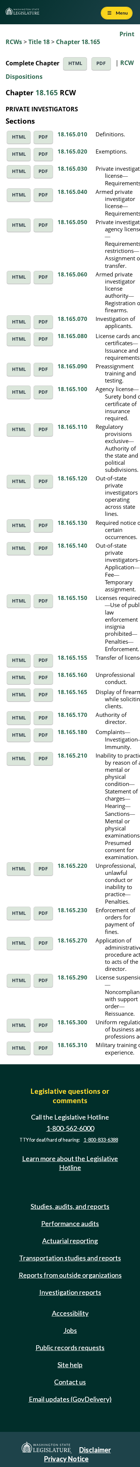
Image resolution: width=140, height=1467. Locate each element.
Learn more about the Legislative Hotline (70, 1162)
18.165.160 (72, 674)
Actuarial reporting (70, 1241)
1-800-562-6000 (70, 1128)
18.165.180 (72, 732)
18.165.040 (72, 191)
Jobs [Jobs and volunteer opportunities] (70, 1330)
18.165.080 (72, 336)
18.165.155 (72, 657)
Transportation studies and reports (70, 1258)
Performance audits (70, 1223)
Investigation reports (70, 1292)
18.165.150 (72, 597)
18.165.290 (72, 977)
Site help (70, 1365)
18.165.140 (72, 545)
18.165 (46, 92)
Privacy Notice (66, 1459)
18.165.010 (72, 134)
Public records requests (70, 1347)
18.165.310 (72, 1045)
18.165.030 (72, 168)
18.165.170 (72, 714)
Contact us (70, 1382)
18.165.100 (72, 389)
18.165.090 (72, 366)
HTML (75, 63)
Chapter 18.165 (78, 42)
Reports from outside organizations (70, 1275)
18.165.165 (72, 692)
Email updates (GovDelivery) (70, 1399)
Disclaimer (95, 1450)
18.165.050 (72, 222)
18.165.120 (72, 478)
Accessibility (70, 1313)
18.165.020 (72, 151)
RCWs (14, 42)
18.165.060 (72, 274)
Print (126, 34)
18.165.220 (72, 865)
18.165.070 (72, 318)
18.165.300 (72, 1022)
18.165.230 (72, 910)
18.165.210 (72, 755)
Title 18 (39, 42)
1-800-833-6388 (101, 1140)
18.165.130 (72, 522)
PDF (101, 63)
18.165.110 (72, 426)
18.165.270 (72, 940)
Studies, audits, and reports (70, 1206)
